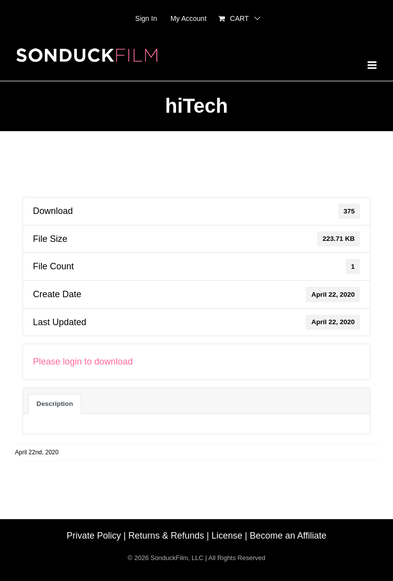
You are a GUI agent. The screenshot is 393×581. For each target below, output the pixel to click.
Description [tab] (54, 403)
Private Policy (94, 536)
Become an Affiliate (288, 536)
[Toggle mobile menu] (373, 65)
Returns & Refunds (166, 536)
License (226, 536)
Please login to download (83, 362)
